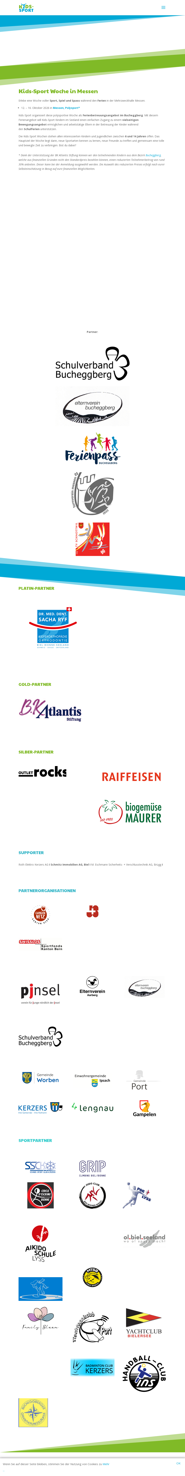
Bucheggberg (153, 155)
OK (178, 1463)
